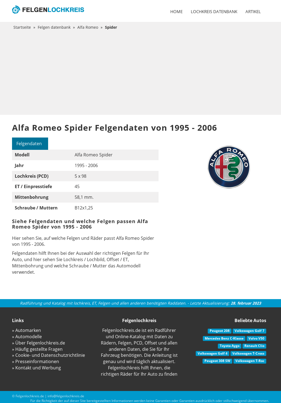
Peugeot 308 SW (217, 360)
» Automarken (26, 330)
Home (176, 11)
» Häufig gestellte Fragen (37, 349)
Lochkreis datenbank (214, 11)
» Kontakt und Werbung (36, 368)
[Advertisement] (140, 71)
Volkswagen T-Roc (249, 360)
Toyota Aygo (229, 345)
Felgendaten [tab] (29, 144)
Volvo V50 (256, 338)
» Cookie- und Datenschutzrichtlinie (48, 355)
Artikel (253, 11)
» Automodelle (27, 337)
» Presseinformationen (35, 361)
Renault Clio (254, 345)
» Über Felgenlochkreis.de (38, 343)
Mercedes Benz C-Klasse (224, 338)
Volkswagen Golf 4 (212, 353)
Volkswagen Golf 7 (249, 330)
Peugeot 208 (220, 330)
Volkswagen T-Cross (248, 353)
